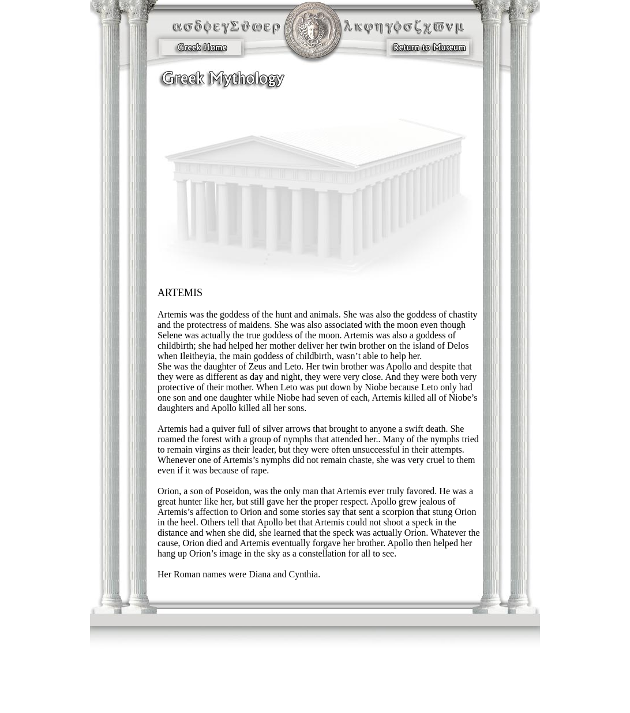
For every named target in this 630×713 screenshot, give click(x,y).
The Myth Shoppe (312, 698)
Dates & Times (354, 692)
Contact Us (247, 698)
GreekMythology (235, 692)
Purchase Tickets (367, 704)
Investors (428, 698)
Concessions (276, 698)
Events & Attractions (397, 692)
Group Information (211, 698)
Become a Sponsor (203, 704)
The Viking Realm (278, 692)
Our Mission (198, 692)
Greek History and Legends (417, 704)
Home (339, 704)
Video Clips (402, 698)
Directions (434, 692)
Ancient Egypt (319, 692)
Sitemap (344, 698)
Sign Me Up (315, 704)
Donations (264, 704)
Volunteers (238, 704)
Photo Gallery (372, 698)
